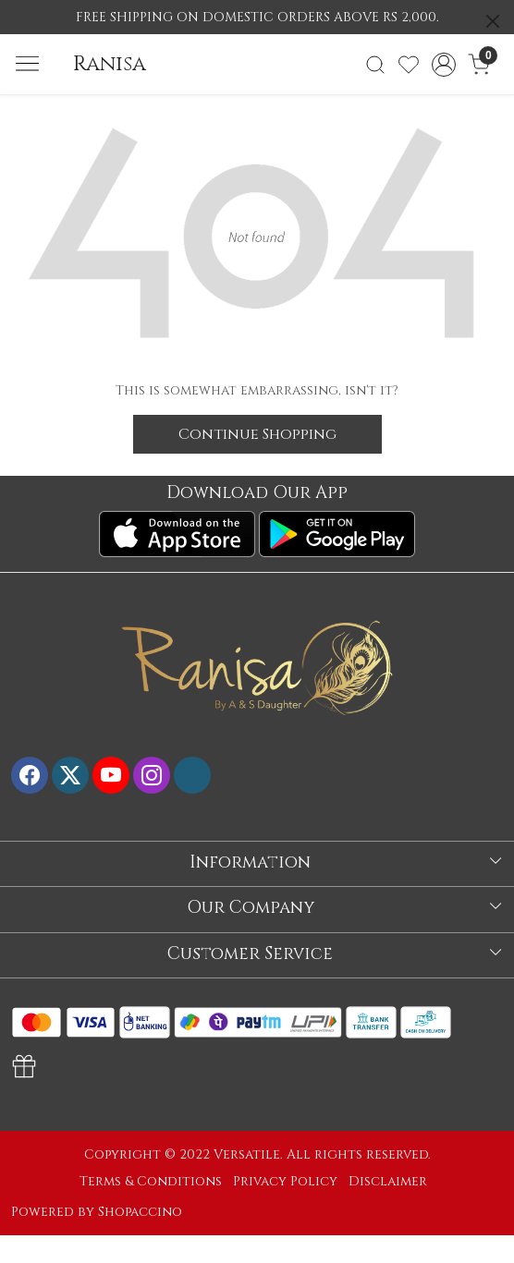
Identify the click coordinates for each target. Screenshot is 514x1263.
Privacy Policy (285, 1181)
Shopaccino (140, 1211)
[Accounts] (444, 65)
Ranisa (109, 64)
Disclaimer (388, 1181)
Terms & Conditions (151, 1181)
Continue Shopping (257, 434)
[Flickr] (192, 775)
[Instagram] (151, 775)
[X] (70, 775)
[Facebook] (29, 775)
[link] (375, 65)
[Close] (492, 21)
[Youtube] (110, 775)
